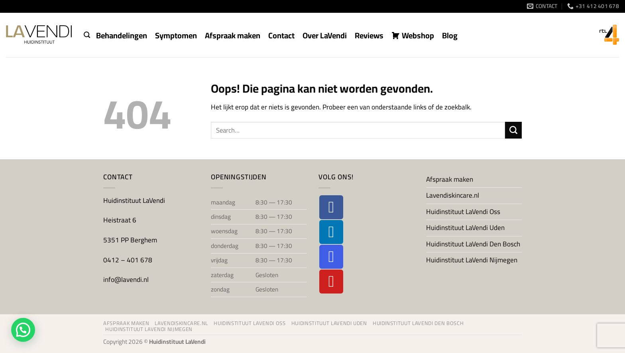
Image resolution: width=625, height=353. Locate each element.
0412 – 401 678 (128, 260)
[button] (87, 35)
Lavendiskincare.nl (452, 195)
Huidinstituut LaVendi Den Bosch (473, 244)
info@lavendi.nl (126, 279)
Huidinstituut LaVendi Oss (463, 211)
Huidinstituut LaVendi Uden (465, 227)
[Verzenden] (513, 130)
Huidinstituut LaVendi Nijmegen (471, 260)
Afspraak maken (449, 179)
